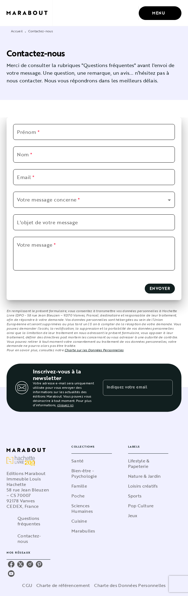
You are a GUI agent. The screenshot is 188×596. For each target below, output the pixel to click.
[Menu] (160, 13)
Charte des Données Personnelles (130, 585)
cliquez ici (65, 404)
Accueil (17, 30)
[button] (92, 200)
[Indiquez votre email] (131, 388)
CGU (27, 585)
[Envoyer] (166, 387)
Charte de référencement (63, 585)
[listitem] (11, 564)
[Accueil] (30, 13)
